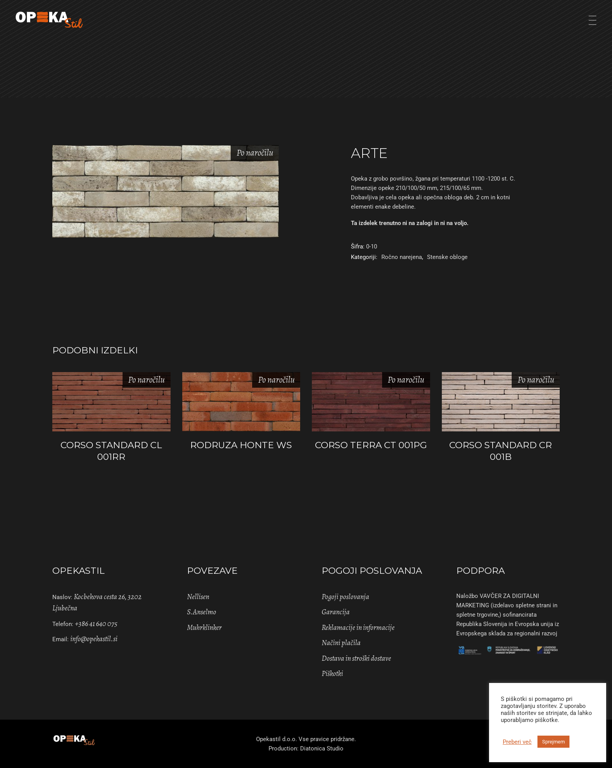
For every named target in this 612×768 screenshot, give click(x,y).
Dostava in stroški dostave (356, 658)
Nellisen (198, 597)
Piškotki (332, 674)
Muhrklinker (204, 628)
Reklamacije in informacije (358, 628)
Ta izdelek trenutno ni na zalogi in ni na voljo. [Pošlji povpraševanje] (409, 223)
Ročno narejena (401, 257)
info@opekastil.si (93, 639)
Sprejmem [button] (553, 742)
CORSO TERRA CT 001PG (371, 445)
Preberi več (517, 741)
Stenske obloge (447, 257)
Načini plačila (341, 643)
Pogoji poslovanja (345, 597)
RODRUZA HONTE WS (241, 445)
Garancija (336, 612)
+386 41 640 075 (96, 624)
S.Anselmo (201, 612)
